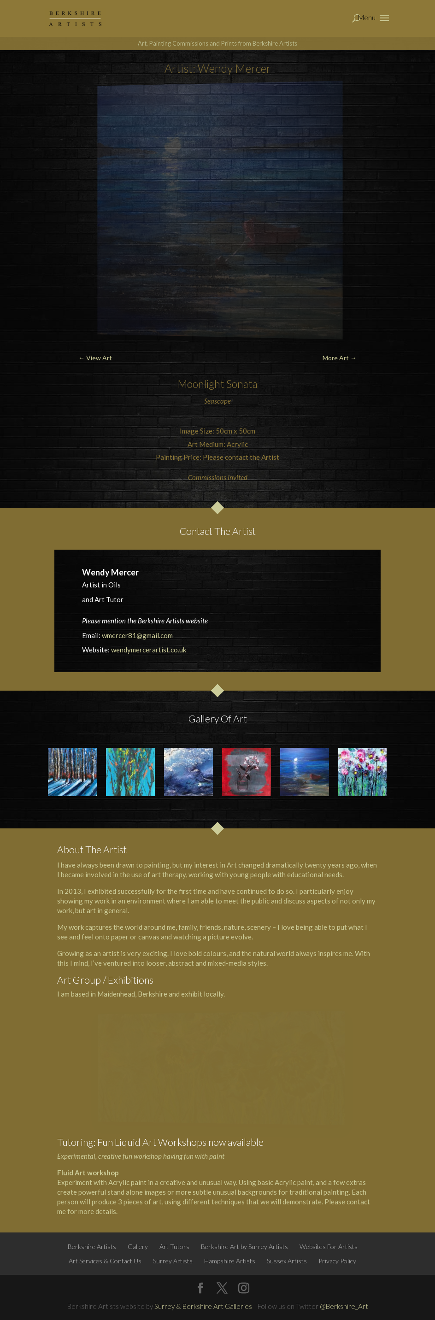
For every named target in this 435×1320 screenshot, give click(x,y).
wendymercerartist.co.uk (148, 649)
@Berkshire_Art (344, 1306)
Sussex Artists (287, 1261)
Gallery (138, 1246)
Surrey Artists (173, 1261)
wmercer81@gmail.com (137, 635)
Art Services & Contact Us (105, 1261)
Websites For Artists (329, 1246)
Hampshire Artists (229, 1261)
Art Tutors (174, 1246)
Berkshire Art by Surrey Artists (244, 1246)
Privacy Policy (337, 1261)
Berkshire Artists (92, 1246)
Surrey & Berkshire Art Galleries (203, 1306)
